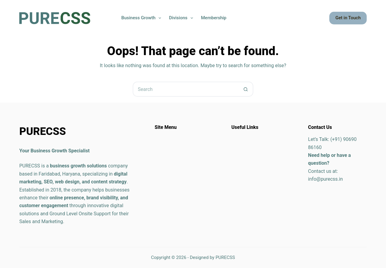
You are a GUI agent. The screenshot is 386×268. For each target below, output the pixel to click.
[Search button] (245, 89)
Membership (213, 17)
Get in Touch (348, 17)
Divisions (182, 18)
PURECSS (225, 257)
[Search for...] (185, 89)
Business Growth (142, 18)
